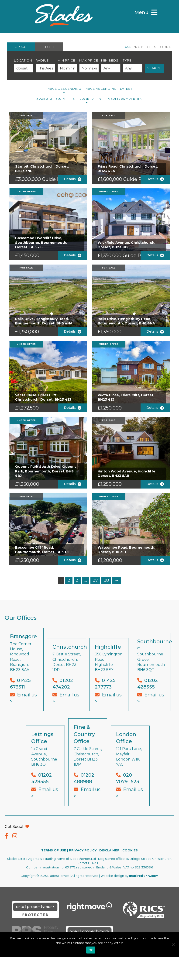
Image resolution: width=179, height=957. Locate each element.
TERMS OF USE (53, 850)
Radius (42, 60)
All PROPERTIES (86, 99)
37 (95, 580)
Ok (91, 950)
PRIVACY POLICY (82, 850)
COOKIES (130, 850)
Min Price (66, 60)
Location (23, 60)
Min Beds (109, 60)
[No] (173, 944)
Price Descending (64, 88)
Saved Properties (125, 99)
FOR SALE (21, 47)
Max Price (88, 60)
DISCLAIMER (109, 850)
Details (72, 179)
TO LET (49, 47)
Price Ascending (101, 88)
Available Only (50, 99)
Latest (126, 88)
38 (106, 580)
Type (127, 60)
